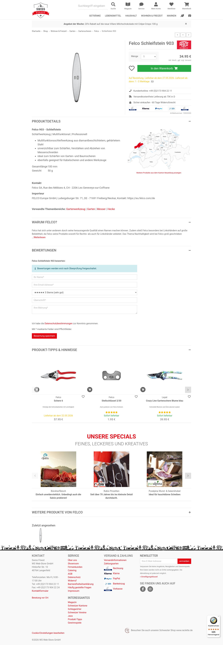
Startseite (36, 31)
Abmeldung (144, 573)
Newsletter (149, 555)
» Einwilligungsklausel (149, 577)
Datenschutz (74, 577)
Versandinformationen (115, 560)
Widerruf (72, 580)
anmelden (184, 561)
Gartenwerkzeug (75, 209)
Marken (171, 15)
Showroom (73, 563)
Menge (134, 56)
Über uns (72, 560)
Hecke (111, 209)
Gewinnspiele (74, 622)
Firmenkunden (75, 567)
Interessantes (79, 597)
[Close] (186, 23)
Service (73, 555)
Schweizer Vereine (77, 612)
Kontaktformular (40, 591)
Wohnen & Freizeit (152, 15)
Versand (188, 60)
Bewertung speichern (44, 336)
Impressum (73, 591)
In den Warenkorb (164, 68)
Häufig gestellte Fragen (79, 587)
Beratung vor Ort (40, 597)
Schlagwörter (74, 609)
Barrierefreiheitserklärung (80, 584)
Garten (72, 31)
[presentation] (35, 390)
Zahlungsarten (111, 563)
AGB (70, 573)
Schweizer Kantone (77, 605)
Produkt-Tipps (75, 619)
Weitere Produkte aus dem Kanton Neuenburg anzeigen (158, 173)
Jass (70, 616)
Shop (45, 31)
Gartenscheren (84, 31)
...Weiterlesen (39, 237)
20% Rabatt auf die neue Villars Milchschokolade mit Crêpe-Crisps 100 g (111, 24)
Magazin (72, 602)
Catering (72, 570)
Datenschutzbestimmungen (59, 323)
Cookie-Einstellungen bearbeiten (48, 633)
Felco (96, 31)
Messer (101, 209)
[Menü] (218, 617)
